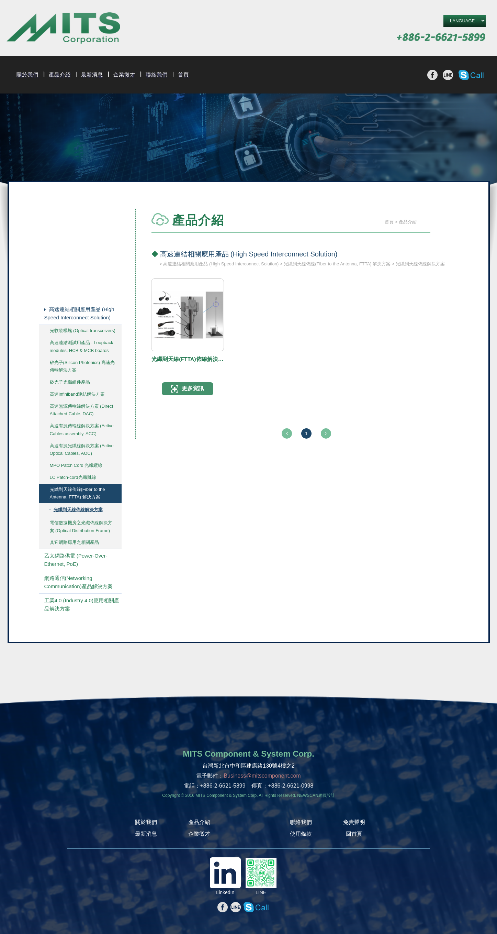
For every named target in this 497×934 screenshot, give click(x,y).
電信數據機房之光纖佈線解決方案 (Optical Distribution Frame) (81, 526)
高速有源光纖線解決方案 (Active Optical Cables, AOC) (82, 449)
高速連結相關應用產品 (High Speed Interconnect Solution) (79, 313)
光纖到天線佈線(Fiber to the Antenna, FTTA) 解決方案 (77, 493)
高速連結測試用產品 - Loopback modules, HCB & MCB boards (81, 346)
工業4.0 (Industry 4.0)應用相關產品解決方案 (81, 604)
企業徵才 (124, 74)
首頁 (183, 74)
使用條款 (301, 834)
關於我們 (27, 74)
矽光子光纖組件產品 (70, 382)
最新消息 (92, 74)
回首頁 (354, 834)
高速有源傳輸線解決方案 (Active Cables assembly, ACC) (82, 429)
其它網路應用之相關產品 (74, 542)
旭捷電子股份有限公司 (63, 29)
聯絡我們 (157, 74)
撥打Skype (471, 75)
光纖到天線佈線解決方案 (78, 509)
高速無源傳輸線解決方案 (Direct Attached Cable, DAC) (81, 410)
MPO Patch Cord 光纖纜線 (76, 465)
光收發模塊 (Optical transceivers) (82, 330)
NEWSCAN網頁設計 (316, 795)
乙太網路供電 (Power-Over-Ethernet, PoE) (76, 560)
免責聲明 (354, 822)
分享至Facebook (432, 75)
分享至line (448, 75)
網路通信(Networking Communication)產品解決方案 (78, 582)
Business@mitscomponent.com (262, 776)
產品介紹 (60, 74)
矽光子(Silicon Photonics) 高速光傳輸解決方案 (82, 366)
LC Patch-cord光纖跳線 (73, 477)
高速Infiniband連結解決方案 (77, 394)
